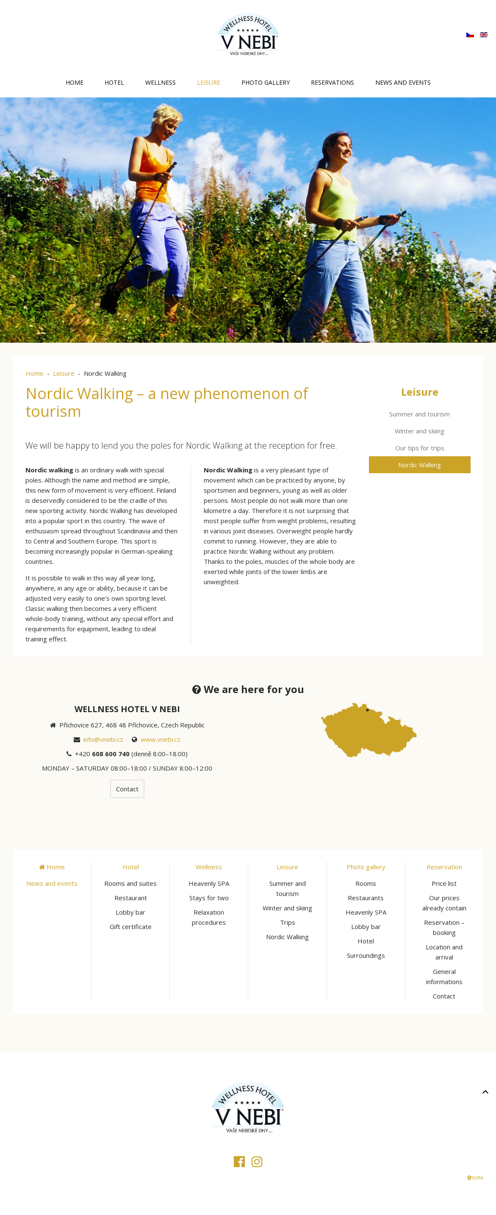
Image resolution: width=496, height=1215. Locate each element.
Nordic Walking (419, 464)
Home (74, 82)
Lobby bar (130, 912)
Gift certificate (131, 926)
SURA (475, 1177)
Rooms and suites (130, 883)
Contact (127, 789)
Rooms (365, 883)
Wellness (160, 82)
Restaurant (130, 897)
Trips (287, 922)
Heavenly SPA (208, 883)
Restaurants (366, 897)
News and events (403, 82)
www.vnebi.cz (160, 739)
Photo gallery (265, 82)
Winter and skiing (419, 431)
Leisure (208, 82)
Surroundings (366, 955)
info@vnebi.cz (103, 739)
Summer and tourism (419, 414)
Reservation (444, 867)
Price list (444, 883)
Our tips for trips (419, 448)
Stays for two (209, 897)
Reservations (332, 82)
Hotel (114, 82)
